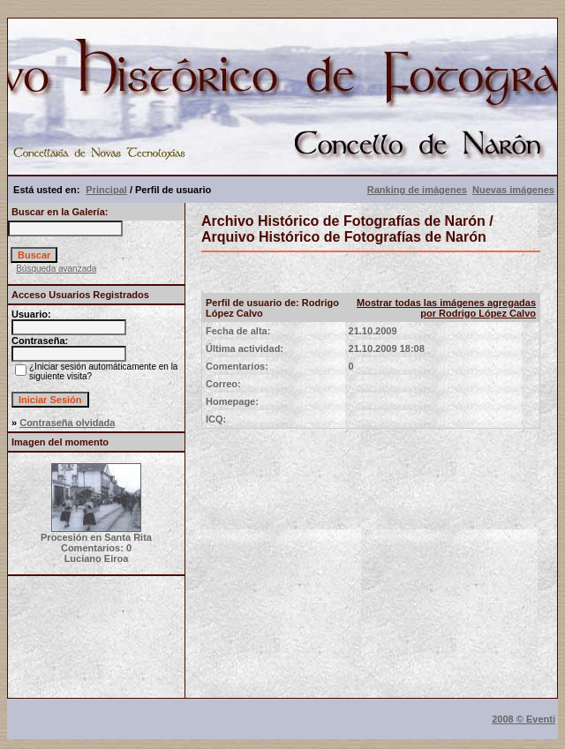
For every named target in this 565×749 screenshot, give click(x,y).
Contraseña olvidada (67, 422)
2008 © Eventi (523, 719)
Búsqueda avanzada (56, 268)
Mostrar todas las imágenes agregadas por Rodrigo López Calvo (446, 307)
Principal (106, 189)
